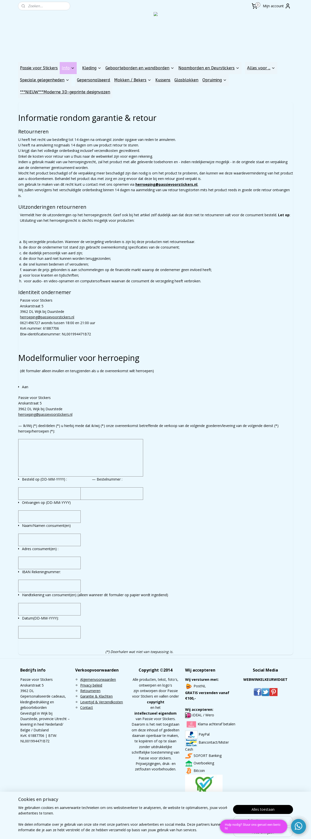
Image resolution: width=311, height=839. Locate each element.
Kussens (162, 80)
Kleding (91, 68)
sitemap (140, 830)
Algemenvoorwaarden (98, 679)
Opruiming (214, 80)
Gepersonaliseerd (93, 80)
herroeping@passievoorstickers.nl (47, 317)
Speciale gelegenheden (44, 80)
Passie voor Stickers (39, 68)
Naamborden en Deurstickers (209, 68)
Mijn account (277, 6)
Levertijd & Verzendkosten (101, 702)
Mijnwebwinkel (214, 830)
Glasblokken (186, 80)
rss (151, 830)
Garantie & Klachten (96, 696)
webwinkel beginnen (170, 830)
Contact (86, 707)
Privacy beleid (91, 685)
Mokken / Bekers (132, 80)
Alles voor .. (261, 68)
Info (68, 68)
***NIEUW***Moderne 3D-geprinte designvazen (65, 92)
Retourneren (90, 690)
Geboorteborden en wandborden (139, 68)
